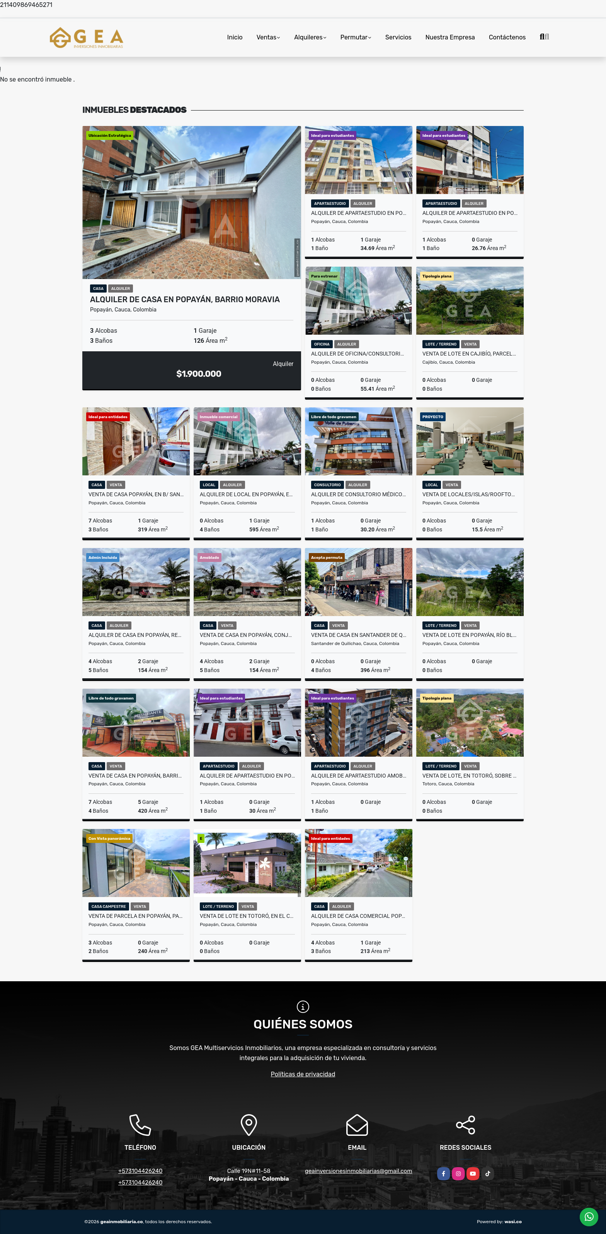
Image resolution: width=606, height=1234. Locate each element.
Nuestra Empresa (450, 37)
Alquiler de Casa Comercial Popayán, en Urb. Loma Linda (358, 916)
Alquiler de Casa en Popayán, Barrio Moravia (185, 299)
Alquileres (308, 37)
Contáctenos (507, 37)
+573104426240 (140, 1171)
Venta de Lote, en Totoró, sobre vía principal (469, 776)
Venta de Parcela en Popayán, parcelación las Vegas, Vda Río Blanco (136, 916)
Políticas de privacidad (303, 1074)
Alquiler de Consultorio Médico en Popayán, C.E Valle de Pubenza (358, 494)
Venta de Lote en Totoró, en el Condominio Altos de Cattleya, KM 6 (247, 916)
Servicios (398, 37)
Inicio (235, 37)
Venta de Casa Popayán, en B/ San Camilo (136, 494)
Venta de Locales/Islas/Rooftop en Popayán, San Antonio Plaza (469, 494)
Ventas (266, 37)
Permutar (354, 37)
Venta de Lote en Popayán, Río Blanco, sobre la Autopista (469, 635)
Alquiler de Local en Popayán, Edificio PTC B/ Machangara (247, 494)
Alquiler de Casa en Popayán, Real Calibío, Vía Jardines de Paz (136, 635)
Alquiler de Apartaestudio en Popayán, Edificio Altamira (469, 213)
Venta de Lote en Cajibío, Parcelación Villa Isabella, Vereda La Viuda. (469, 354)
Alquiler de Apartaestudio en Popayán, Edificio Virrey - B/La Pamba (247, 776)
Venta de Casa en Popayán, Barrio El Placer (136, 776)
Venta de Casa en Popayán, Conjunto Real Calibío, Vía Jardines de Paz (247, 635)
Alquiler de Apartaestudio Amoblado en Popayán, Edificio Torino (358, 776)
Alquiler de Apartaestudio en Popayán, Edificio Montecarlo (358, 213)
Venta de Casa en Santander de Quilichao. (358, 635)
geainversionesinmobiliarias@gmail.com (358, 1171)
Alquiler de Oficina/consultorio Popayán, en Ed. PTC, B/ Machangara (358, 354)
